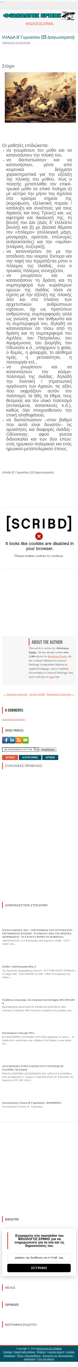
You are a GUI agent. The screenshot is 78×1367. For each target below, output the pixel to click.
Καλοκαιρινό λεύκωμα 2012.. (18, 1032)
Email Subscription (24, 1351)
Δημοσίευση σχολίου (13, 719)
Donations (9, 1355)
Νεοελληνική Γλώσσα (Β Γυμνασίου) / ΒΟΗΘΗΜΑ (31, 1102)
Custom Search (55, 1351)
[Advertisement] (33, 835)
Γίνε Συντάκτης (45, 1359)
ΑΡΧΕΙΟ (50, 757)
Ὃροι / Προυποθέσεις (29, 1355)
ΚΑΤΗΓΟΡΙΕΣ (30, 757)
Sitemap (7, 1351)
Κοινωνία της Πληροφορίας (58, 1355)
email (52, 676)
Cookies (70, 1351)
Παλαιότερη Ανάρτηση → (61, 694)
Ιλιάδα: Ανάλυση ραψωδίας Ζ (19, 966)
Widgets (41, 1351)
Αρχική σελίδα (37, 694)
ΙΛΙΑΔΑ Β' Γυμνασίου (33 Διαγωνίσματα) (38, 37)
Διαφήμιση (30, 1359)
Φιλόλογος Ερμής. (58, 656)
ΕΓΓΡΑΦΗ (39, 1268)
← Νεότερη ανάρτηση (15, 694)
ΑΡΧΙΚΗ (10, 757)
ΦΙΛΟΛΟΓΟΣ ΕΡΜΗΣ (49, 1348)
